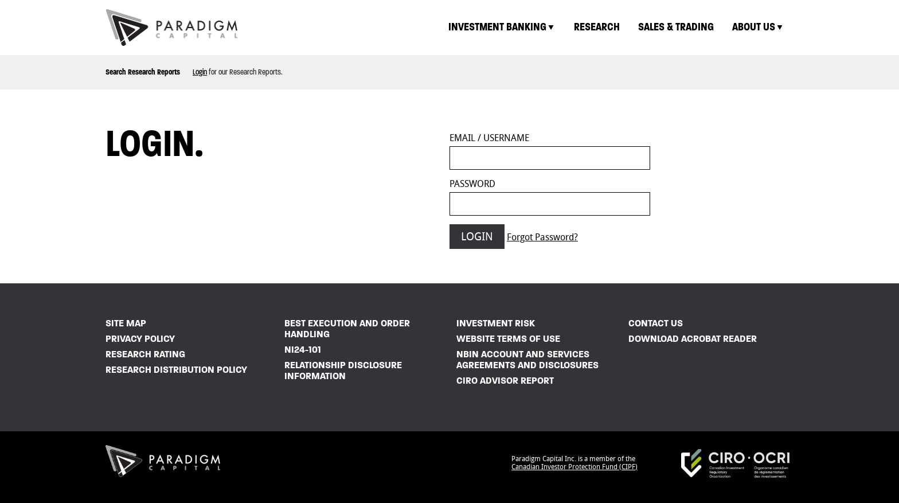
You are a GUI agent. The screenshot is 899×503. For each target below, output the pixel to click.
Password (472, 183)
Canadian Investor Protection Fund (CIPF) (574, 467)
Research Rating (145, 354)
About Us (758, 27)
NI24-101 (302, 349)
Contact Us (655, 323)
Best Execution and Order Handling (347, 329)
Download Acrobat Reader (692, 338)
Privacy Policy (140, 338)
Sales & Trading (676, 27)
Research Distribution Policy (176, 369)
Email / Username (489, 137)
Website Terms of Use (508, 338)
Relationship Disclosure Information (343, 370)
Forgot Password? (542, 237)
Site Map (125, 323)
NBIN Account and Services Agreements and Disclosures (527, 360)
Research (597, 27)
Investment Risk (495, 323)
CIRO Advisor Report (505, 380)
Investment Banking (502, 27)
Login (200, 72)
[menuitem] (502, 27)
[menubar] (616, 27)
